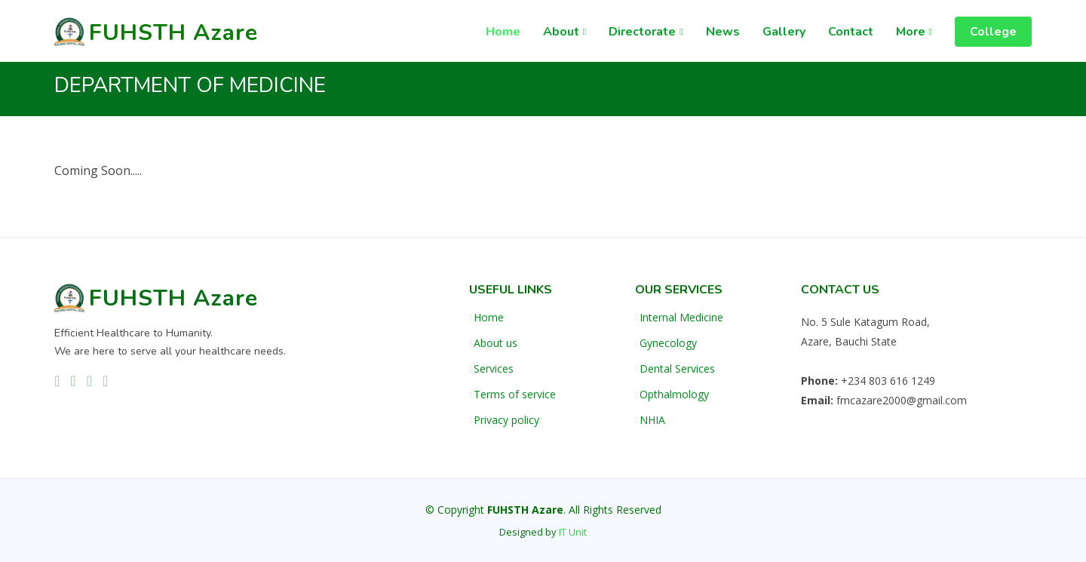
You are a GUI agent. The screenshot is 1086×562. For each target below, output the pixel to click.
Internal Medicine (681, 317)
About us (495, 343)
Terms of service (515, 394)
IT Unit (573, 532)
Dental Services (677, 369)
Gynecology (668, 343)
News (723, 31)
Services (494, 369)
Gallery (783, 31)
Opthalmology (674, 394)
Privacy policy (506, 420)
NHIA (652, 420)
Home (503, 31)
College (993, 31)
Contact (850, 31)
